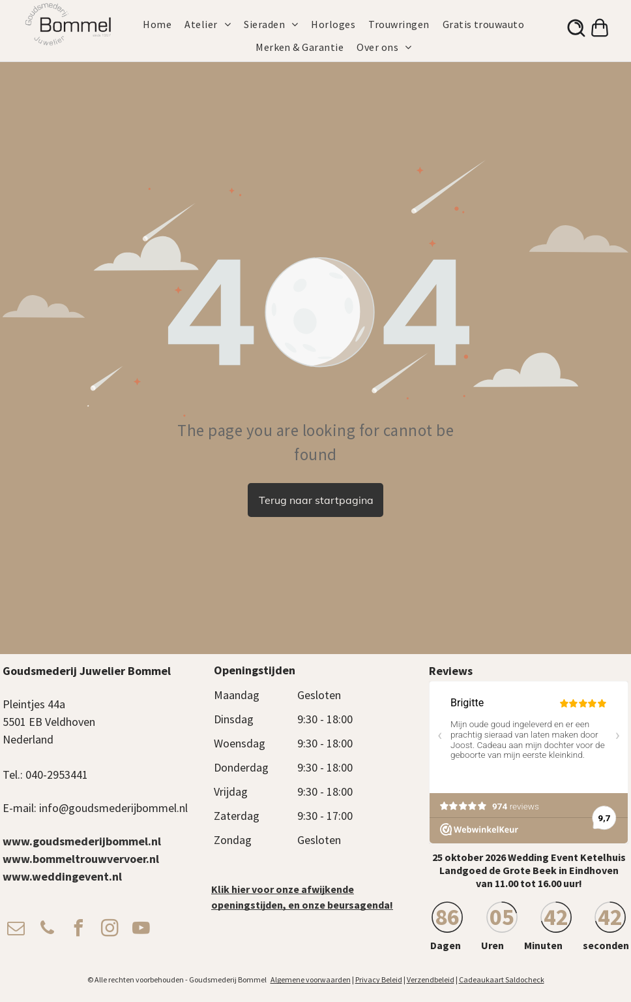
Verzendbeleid (430, 979)
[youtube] (141, 930)
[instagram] (109, 930)
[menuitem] (163, 24)
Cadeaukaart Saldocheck (501, 979)
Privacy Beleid (378, 979)
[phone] (47, 930)
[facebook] (78, 930)
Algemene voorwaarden (311, 979)
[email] (16, 930)
